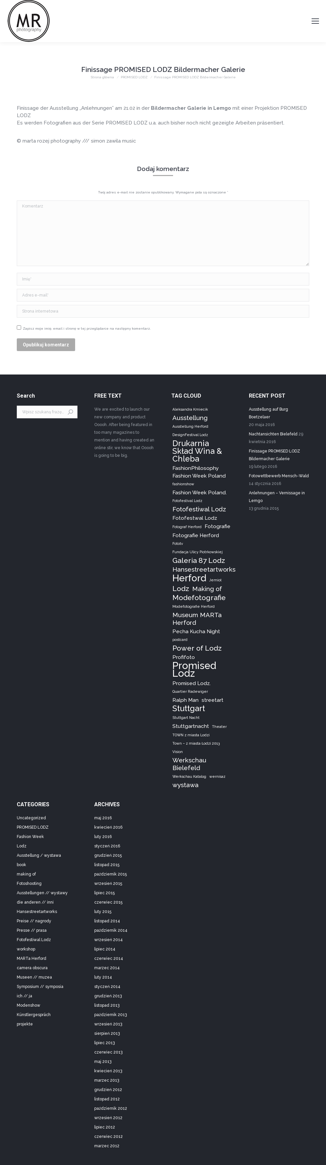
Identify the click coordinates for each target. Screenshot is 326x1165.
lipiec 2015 (104, 893)
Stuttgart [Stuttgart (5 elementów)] (188, 708)
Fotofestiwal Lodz (34, 939)
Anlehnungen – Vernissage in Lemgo (277, 497)
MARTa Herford (31, 958)
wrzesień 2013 (108, 1024)
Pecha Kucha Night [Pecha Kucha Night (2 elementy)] (196, 631)
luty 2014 (103, 977)
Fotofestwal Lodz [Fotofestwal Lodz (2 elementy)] (194, 518)
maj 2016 (103, 818)
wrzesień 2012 (108, 1117)
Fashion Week (30, 836)
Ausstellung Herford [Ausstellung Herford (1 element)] (190, 426)
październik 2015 (110, 874)
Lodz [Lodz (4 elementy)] (180, 588)
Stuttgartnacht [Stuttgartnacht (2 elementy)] (190, 726)
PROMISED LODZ (33, 827)
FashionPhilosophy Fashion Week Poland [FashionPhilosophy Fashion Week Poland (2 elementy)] (199, 472)
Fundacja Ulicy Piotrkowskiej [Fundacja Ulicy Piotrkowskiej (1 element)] (197, 552)
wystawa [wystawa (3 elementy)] (185, 784)
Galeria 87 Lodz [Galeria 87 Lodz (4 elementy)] (198, 560)
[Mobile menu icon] (315, 21)
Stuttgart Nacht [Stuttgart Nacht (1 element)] (186, 718)
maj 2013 (102, 1061)
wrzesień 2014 (108, 939)
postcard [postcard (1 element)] (179, 640)
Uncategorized (31, 818)
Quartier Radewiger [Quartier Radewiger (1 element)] (190, 691)
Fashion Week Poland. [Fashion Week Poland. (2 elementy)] (199, 492)
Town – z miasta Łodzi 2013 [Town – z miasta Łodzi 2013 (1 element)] (196, 743)
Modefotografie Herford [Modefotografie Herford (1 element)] (193, 606)
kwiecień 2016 (108, 827)
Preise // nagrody (34, 921)
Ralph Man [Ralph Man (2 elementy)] (185, 700)
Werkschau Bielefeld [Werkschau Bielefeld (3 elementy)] (189, 763)
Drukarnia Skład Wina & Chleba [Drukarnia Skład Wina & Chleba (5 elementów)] (197, 451)
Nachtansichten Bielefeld (273, 434)
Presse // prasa (32, 930)
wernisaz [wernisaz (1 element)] (217, 776)
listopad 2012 (107, 1099)
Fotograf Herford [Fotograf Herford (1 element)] (187, 527)
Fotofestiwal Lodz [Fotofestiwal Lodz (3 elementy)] (199, 509)
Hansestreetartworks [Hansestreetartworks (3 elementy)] (203, 569)
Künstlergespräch (34, 1014)
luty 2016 (103, 836)
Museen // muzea (34, 977)
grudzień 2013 (108, 996)
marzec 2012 (106, 1146)
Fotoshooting (29, 883)
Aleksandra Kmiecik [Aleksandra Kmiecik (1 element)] (190, 409)
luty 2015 (102, 911)
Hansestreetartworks (37, 911)
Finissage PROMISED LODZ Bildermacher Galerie (274, 455)
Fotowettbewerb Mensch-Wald (279, 476)
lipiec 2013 (104, 1043)
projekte (25, 1024)
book (21, 864)
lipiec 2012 (104, 1127)
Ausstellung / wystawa (39, 855)
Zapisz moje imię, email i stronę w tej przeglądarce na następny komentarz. (87, 328)
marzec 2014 (107, 968)
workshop (26, 949)
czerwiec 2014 (108, 958)
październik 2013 (110, 1014)
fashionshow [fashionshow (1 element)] (183, 484)
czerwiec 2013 (108, 1052)
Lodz (21, 846)
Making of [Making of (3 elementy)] (207, 588)
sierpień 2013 (107, 1033)
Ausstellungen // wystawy (42, 893)
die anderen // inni (35, 902)
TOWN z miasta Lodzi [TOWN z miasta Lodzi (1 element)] (191, 735)
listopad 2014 (107, 921)
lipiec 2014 (104, 949)
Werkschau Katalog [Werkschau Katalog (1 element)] (189, 776)
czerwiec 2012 (108, 1136)
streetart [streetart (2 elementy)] (212, 700)
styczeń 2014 (107, 986)
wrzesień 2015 (108, 883)
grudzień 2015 (108, 855)
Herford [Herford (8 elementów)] (189, 578)
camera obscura (32, 968)
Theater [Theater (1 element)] (219, 727)
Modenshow (28, 1005)
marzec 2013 (106, 1080)
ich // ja (24, 996)
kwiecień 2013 (108, 1071)
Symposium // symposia (40, 986)
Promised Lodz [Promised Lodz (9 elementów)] (194, 669)
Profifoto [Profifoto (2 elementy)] (183, 657)
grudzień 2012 (108, 1089)
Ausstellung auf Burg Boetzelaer (268, 413)
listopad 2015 (106, 864)
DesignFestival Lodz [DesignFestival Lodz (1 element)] (190, 435)
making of (26, 874)
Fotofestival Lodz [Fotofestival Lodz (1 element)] (187, 501)
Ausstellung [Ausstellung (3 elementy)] (190, 417)
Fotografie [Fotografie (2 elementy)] (217, 526)
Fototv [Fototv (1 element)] (177, 544)
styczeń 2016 (107, 846)
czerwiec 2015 (108, 902)
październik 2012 (110, 1108)
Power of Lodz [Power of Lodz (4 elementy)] (197, 648)
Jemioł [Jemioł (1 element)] (215, 580)
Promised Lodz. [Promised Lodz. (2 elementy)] (191, 683)
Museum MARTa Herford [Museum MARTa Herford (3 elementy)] (197, 618)
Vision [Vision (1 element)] (177, 752)
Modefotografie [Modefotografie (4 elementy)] (199, 597)
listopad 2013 (106, 1005)
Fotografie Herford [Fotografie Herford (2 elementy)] (195, 535)
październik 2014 (110, 930)
